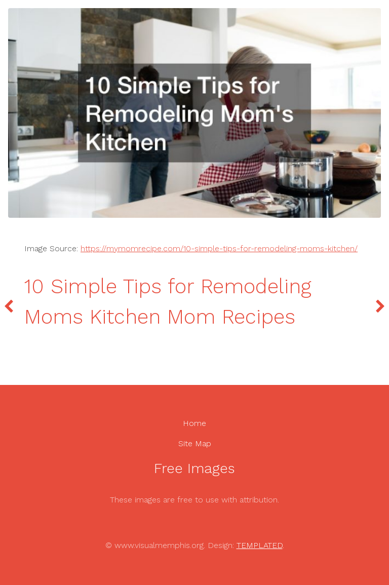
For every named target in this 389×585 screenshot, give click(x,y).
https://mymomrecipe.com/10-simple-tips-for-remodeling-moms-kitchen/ (219, 248)
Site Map (194, 443)
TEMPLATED (260, 545)
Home (194, 423)
